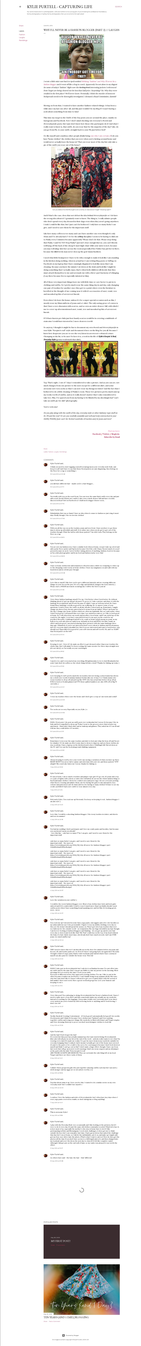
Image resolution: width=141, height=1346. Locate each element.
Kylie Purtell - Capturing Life (59, 6)
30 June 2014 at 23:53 (57, 750)
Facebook (97, 434)
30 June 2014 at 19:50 (57, 666)
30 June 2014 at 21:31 (57, 731)
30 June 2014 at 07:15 (57, 503)
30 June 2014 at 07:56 (57, 518)
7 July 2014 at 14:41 (56, 1102)
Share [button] (21, 26)
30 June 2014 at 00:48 (57, 474)
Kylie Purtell (55, 464)
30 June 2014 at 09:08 (57, 573)
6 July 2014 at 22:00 (56, 1088)
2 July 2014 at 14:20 (56, 804)
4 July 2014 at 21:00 (56, 959)
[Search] (118, 6)
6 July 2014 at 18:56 (56, 1073)
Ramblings (23, 40)
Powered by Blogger (70, 1335)
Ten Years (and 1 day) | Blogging (66, 1317)
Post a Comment (54, 1321)
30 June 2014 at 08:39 (57, 556)
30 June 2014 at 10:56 (57, 590)
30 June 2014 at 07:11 (57, 487)
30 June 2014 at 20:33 (57, 700)
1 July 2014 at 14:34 (56, 790)
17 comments (60, 1245)
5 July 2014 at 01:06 (56, 1025)
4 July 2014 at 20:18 (56, 819)
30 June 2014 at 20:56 (57, 712)
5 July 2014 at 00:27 (56, 1006)
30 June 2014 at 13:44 (57, 634)
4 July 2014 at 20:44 (57, 940)
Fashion (22, 35)
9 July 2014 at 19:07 (56, 1148)
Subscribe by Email (112, 437)
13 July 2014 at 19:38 (56, 1161)
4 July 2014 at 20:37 (56, 890)
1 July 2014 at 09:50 (56, 767)
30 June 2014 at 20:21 (57, 687)
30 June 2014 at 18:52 (57, 651)
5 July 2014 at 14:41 (56, 1058)
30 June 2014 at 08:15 (57, 537)
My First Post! (60, 1241)
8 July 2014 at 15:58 (56, 1115)
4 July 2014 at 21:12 (56, 985)
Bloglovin (115, 434)
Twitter (106, 434)
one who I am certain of (101, 136)
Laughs (22, 38)
